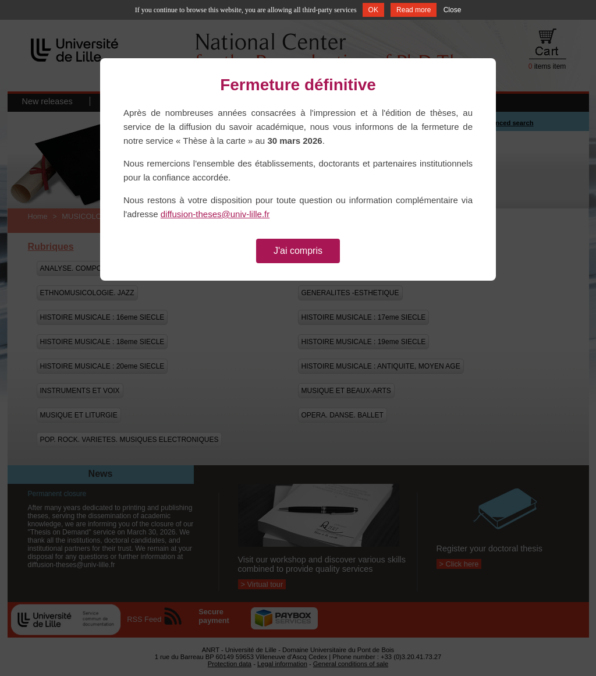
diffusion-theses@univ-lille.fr (215, 214)
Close (453, 10)
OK (373, 10)
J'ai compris (298, 251)
